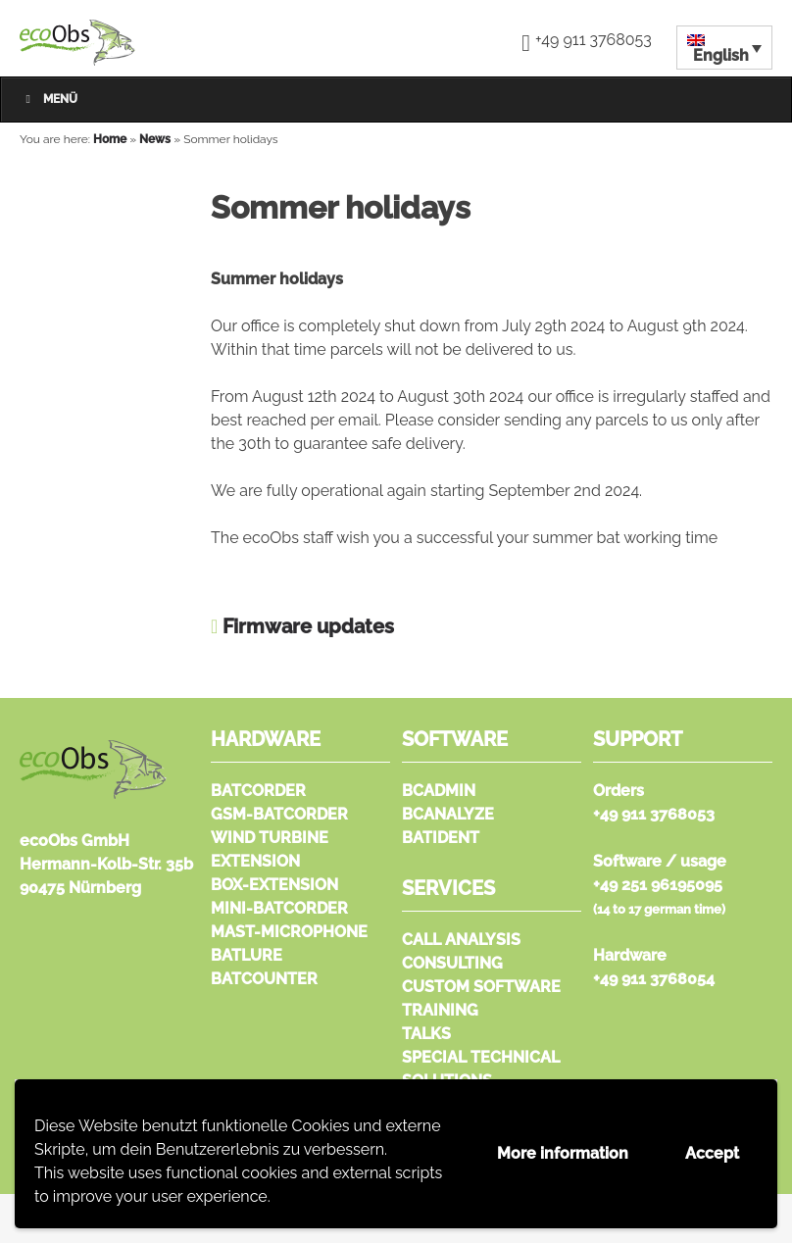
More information (562, 1153)
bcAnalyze (448, 814)
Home (109, 139)
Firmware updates (308, 626)
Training (440, 1010)
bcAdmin (438, 790)
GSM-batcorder (279, 814)
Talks (426, 1033)
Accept (712, 1153)
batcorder (258, 790)
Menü (49, 99)
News (155, 139)
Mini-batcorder (279, 908)
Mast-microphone (289, 931)
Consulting (452, 963)
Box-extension (274, 884)
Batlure (246, 955)
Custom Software (481, 986)
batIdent (440, 837)
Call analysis (461, 939)
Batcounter (264, 979)
